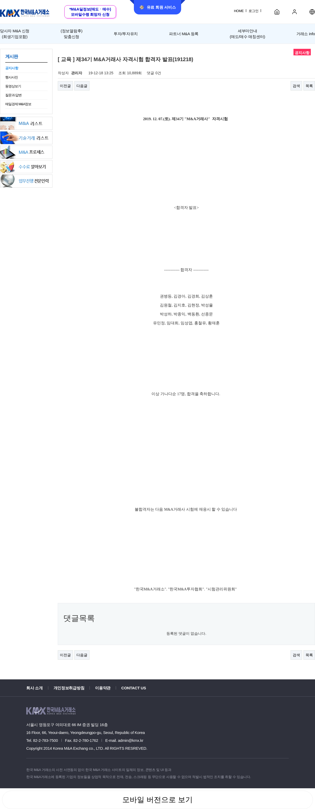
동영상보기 (13, 86)
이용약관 (103, 688)
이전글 (65, 86)
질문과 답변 (13, 95)
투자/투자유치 (126, 33)
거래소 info (305, 33)
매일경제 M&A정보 (18, 104)
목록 (309, 86)
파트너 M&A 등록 (183, 33)
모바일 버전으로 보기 (157, 800)
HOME (239, 11)
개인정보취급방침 (69, 688)
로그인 (253, 11)
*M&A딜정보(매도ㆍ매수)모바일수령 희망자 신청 (90, 12)
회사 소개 (34, 688)
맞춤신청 (71, 33)
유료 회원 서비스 (157, 7)
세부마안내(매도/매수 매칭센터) (247, 34)
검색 (296, 86)
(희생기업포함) (14, 33)
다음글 (81, 86)
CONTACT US (133, 688)
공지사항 (11, 68)
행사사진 (11, 77)
